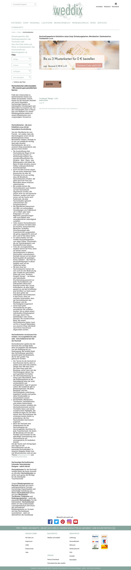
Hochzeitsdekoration (19, 457)
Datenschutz (29, 549)
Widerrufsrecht (74, 549)
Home (13, 32)
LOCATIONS (47, 23)
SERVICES (102, 23)
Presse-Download (53, 559)
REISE (93, 23)
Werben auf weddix (53, 537)
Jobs (26, 552)
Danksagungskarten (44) (21, 39)
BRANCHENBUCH (62, 23)
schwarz (15, 65)
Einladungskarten (23, 455)
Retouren (72, 545)
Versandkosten (74, 541)
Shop (19, 32)
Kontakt (72, 556)
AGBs (27, 545)
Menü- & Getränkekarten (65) (23, 47)
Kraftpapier (16, 71)
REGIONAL (35, 23)
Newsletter (73, 560)
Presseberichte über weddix (56, 563)
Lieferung (73, 537)
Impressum (28, 541)
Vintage (15, 59)
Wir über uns (29, 537)
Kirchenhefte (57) (18, 50)
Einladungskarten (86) (20, 36)
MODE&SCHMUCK (80, 23)
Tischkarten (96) (18, 42)
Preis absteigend (18, 77)
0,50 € (42, 103)
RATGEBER (16, 23)
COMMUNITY (17, 27)
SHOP (25, 23)
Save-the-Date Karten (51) (22, 44)
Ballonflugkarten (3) (19, 52)
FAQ (71, 552)
